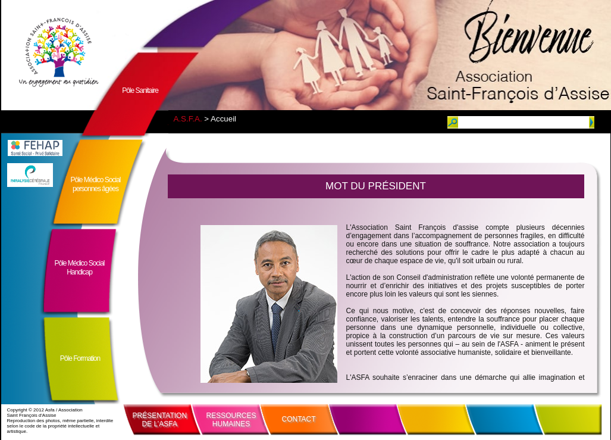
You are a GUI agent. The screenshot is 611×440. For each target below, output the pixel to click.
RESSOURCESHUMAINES (231, 419)
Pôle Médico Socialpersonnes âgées (95, 184)
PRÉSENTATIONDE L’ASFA (160, 419)
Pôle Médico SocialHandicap (79, 267)
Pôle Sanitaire (140, 90)
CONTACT (299, 419)
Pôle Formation (80, 358)
